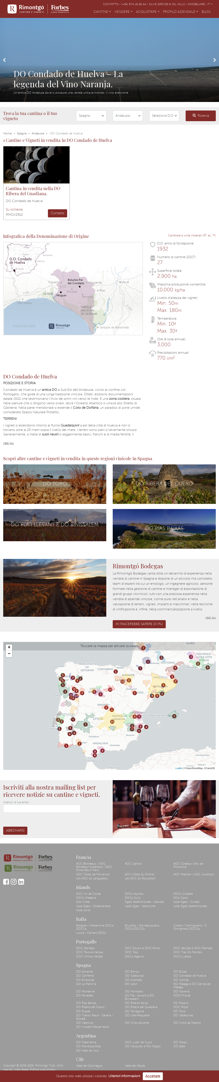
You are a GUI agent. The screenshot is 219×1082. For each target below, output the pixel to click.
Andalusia (38, 133)
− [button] (9, 654)
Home (7, 133)
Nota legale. (21, 1069)
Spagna (22, 133)
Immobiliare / (197, 4)
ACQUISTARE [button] (148, 12)
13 (71, 695)
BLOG (207, 11)
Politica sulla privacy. (43, 1069)
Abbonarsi (15, 830)
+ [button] (9, 647)
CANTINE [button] (102, 12)
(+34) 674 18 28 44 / (135, 4)
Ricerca (201, 115)
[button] (4, 60)
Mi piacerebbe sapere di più (139, 624)
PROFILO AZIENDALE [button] (180, 12)
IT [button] (209, 4)
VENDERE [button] (123, 12)
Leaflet (178, 768)
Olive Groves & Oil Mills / (168, 4)
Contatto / (112, 4)
